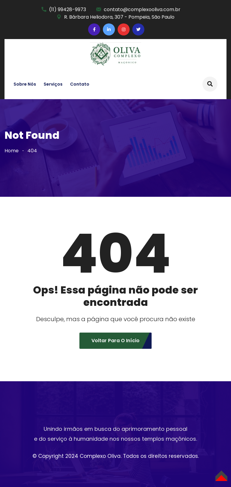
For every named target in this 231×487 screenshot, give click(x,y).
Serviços (53, 84)
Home (12, 150)
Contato (79, 84)
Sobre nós (25, 84)
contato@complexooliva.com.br (142, 9)
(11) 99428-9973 (67, 9)
